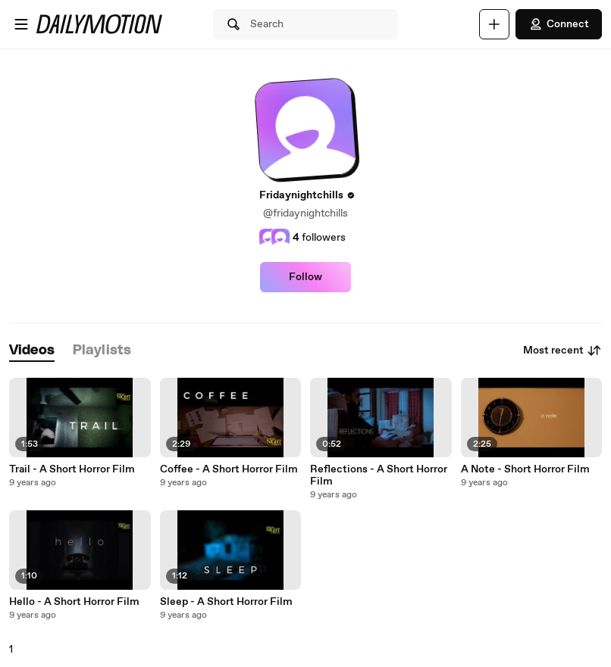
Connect (558, 24)
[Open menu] (21, 24)
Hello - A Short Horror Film (74, 602)
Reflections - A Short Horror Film (378, 475)
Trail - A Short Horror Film (72, 469)
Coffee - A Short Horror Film (229, 469)
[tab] (32, 350)
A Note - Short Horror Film (525, 469)
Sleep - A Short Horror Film (226, 602)
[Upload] (494, 24)
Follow (305, 277)
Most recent (562, 350)
